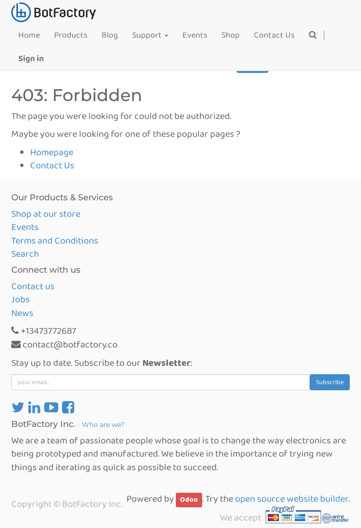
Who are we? (103, 424)
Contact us (33, 286)
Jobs (20, 299)
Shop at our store (45, 213)
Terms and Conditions (54, 240)
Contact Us (52, 165)
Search (25, 253)
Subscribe (330, 382)
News (22, 313)
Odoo (189, 499)
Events (25, 227)
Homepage (51, 152)
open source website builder (291, 498)
